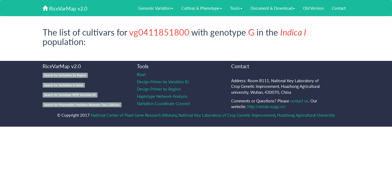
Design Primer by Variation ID (163, 81)
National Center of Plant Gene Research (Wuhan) (133, 115)
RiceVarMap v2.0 (65, 8)
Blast (141, 74)
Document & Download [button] (273, 8)
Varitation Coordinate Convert (163, 103)
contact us (299, 100)
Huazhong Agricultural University (306, 115)
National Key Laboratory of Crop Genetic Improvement (226, 115)
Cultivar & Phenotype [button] (201, 8)
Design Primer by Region (159, 88)
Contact (339, 8)
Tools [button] (236, 8)
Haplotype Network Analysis (162, 96)
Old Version (313, 8)
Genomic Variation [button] (155, 8)
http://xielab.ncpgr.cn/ (266, 106)
